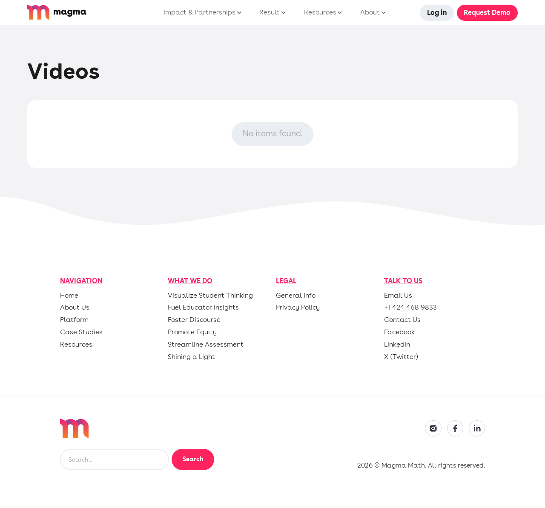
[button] (200, 13)
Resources (76, 344)
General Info (296, 295)
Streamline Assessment (206, 344)
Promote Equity (192, 332)
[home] (80, 12)
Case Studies (81, 332)
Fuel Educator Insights (203, 307)
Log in (437, 13)
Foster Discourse (194, 319)
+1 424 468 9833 (410, 307)
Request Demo (487, 13)
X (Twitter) (401, 356)
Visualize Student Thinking (210, 295)
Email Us (398, 295)
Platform (74, 319)
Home (69, 295)
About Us (74, 307)
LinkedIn (397, 344)
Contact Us (402, 319)
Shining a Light (191, 356)
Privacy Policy (298, 307)
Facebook (399, 332)
